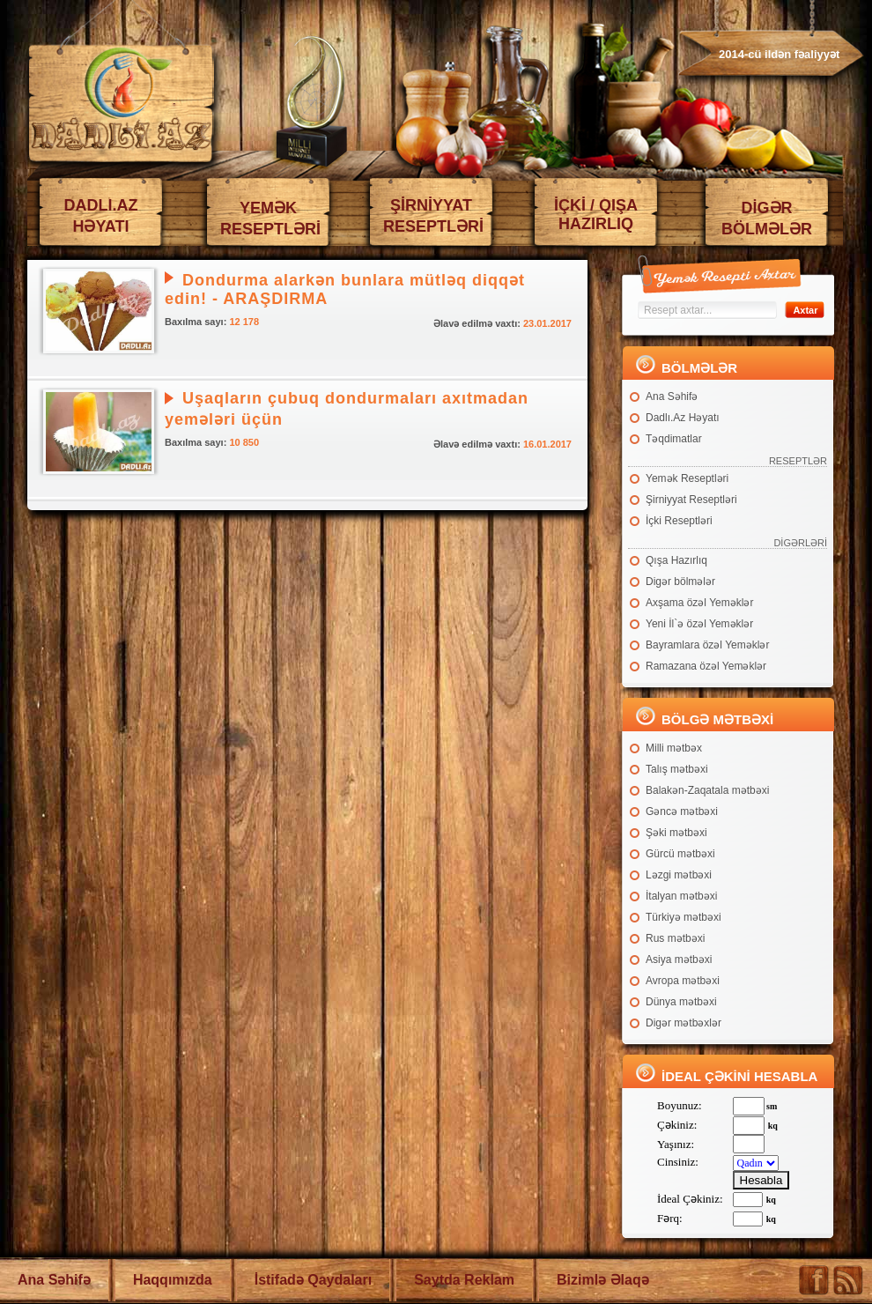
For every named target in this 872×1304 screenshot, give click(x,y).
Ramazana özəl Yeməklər (706, 666)
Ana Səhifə (672, 396)
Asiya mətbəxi (679, 959)
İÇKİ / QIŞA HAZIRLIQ (596, 214)
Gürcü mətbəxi (680, 854)
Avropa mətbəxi (683, 980)
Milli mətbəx (674, 748)
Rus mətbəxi (675, 938)
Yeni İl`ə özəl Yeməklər (699, 624)
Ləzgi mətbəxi (679, 875)
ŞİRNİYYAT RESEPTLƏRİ (433, 215)
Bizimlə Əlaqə (603, 1279)
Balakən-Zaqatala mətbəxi (707, 790)
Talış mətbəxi (677, 769)
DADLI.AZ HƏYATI (101, 215)
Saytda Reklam (464, 1279)
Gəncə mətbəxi (682, 811)
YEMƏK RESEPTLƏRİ (270, 218)
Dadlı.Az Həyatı (683, 417)
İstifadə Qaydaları (314, 1279)
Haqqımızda (172, 1279)
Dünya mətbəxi (681, 1002)
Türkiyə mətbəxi (683, 917)
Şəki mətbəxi (676, 832)
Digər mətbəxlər (683, 1023)
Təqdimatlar (674, 439)
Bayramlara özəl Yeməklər (707, 645)
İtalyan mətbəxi (681, 896)
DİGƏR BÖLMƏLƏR (766, 218)
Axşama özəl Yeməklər (699, 602)
